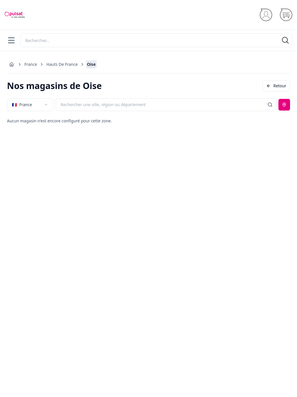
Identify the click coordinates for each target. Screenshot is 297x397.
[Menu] (11, 40)
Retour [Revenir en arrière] (276, 85)
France (30, 64)
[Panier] (285, 14)
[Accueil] (15, 15)
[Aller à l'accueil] (11, 64)
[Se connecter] (265, 14)
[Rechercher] (156, 40)
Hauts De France (62, 64)
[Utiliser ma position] (284, 104)
